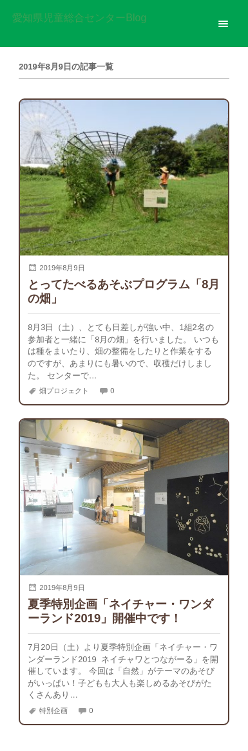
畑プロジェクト (64, 390)
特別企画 (53, 710)
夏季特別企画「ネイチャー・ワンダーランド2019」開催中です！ (120, 611)
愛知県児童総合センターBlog (79, 18)
